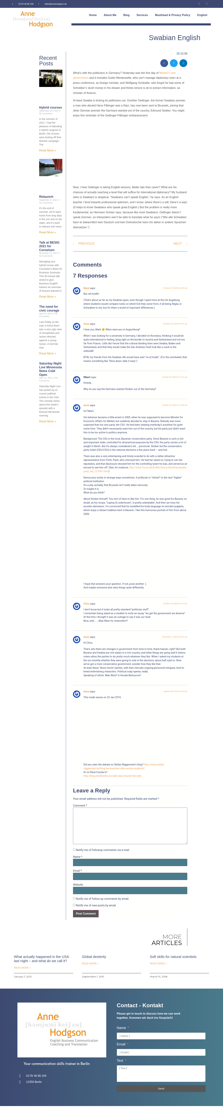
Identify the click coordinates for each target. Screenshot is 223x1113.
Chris (86, 603)
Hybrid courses (50, 107)
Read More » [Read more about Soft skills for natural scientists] (158, 963)
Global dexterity (94, 957)
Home (93, 15)
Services (142, 15)
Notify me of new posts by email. (96, 905)
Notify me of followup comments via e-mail (102, 850)
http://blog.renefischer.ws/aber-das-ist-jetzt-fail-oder (112, 775)
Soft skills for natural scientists (173, 957)
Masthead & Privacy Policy (172, 15)
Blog (126, 15)
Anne (86, 324)
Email (77, 870)
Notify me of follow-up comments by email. (102, 898)
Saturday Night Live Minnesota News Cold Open (50, 369)
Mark (86, 288)
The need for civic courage (49, 308)
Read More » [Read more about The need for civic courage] (47, 353)
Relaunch (46, 196)
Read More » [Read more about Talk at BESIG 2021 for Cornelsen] (47, 296)
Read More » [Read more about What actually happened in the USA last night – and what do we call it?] (22, 967)
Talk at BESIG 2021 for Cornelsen (49, 246)
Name (77, 856)
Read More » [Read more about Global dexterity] (90, 963)
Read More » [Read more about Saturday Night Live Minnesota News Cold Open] (47, 421)
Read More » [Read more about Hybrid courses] (47, 150)
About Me (110, 15)
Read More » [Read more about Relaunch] (47, 232)
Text (120, 1060)
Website (78, 884)
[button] (164, 63)
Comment (80, 805)
